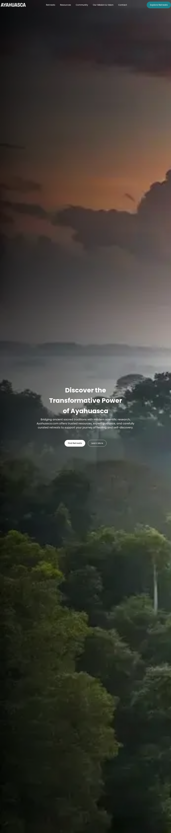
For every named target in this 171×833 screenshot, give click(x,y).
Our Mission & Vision (103, 4)
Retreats (50, 4)
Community (82, 4)
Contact (122, 4)
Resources (65, 4)
